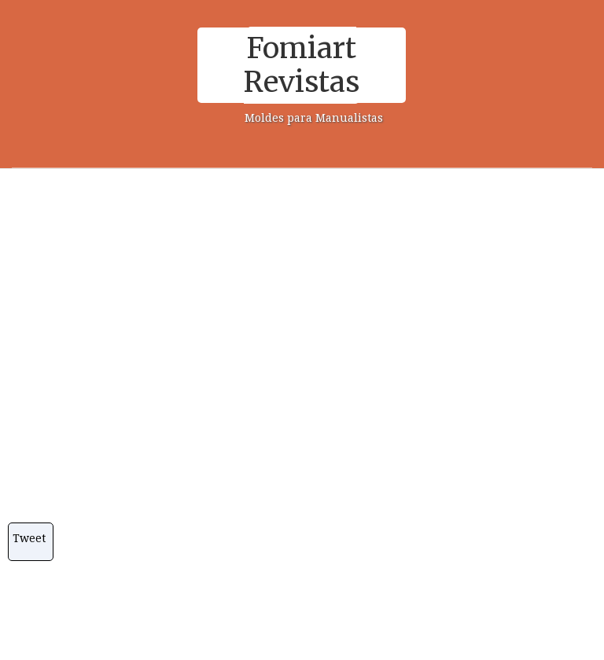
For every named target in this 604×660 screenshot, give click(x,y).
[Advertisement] (296, 291)
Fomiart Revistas (301, 65)
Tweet (29, 538)
